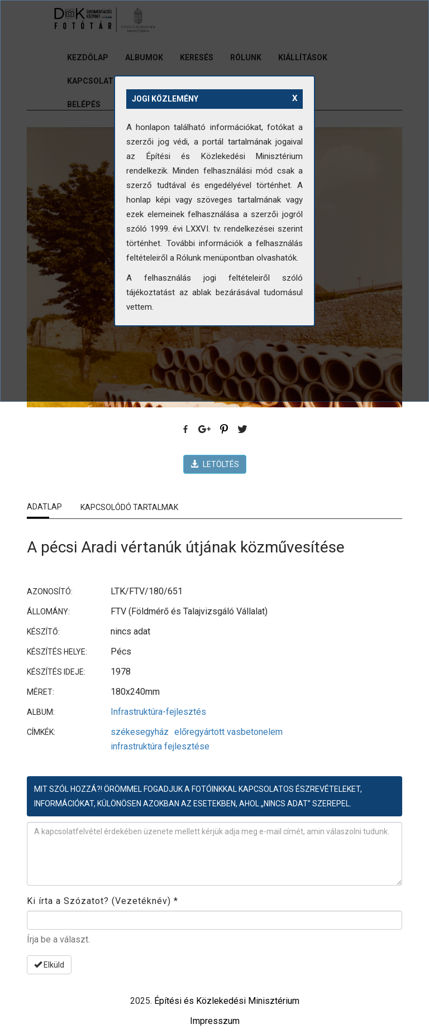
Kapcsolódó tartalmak (129, 507)
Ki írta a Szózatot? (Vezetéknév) (102, 901)
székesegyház (140, 732)
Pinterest (224, 429)
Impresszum (215, 1021)
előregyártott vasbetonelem (228, 732)
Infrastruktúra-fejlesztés (158, 711)
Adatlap (44, 506)
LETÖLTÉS (214, 464)
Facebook (186, 429)
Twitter (243, 429)
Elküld (49, 964)
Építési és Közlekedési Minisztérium (226, 1000)
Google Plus (205, 429)
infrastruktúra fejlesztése (160, 746)
